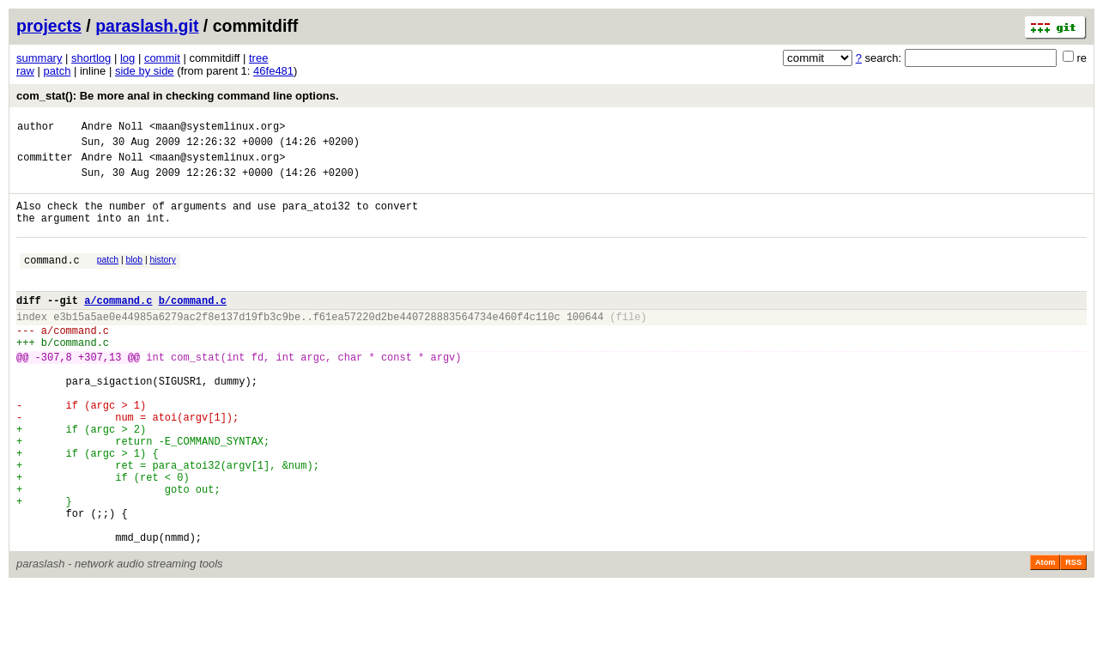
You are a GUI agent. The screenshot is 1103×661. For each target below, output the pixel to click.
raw (25, 70)
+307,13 (99, 392)
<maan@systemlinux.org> (217, 128)
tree (258, 58)
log (127, 58)
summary (39, 58)
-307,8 (53, 392)
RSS (1073, 637)
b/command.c (193, 325)
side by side (144, 70)
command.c (52, 280)
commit (162, 58)
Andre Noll (112, 128)
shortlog (91, 58)
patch (57, 70)
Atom (1045, 637)
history (162, 277)
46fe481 (273, 70)
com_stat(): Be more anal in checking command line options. (177, 95)
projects (49, 25)
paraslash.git (146, 25)
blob (134, 277)
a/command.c (118, 325)
